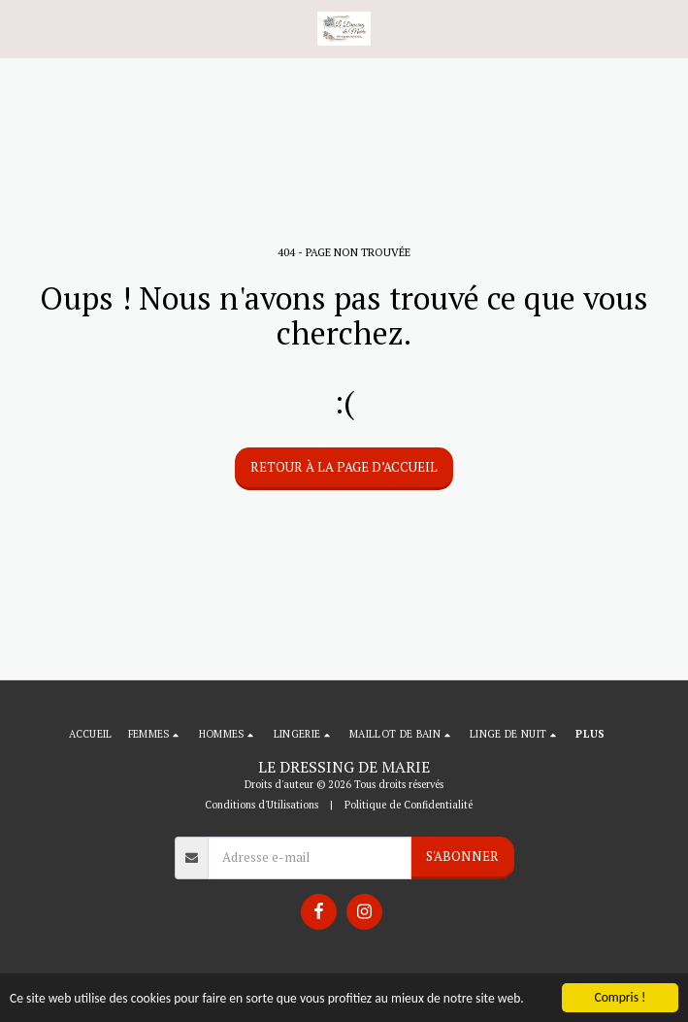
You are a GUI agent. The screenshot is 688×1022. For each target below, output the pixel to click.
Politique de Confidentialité (408, 804)
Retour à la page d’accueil (344, 467)
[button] (21, 28)
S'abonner (462, 856)
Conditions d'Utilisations (261, 804)
